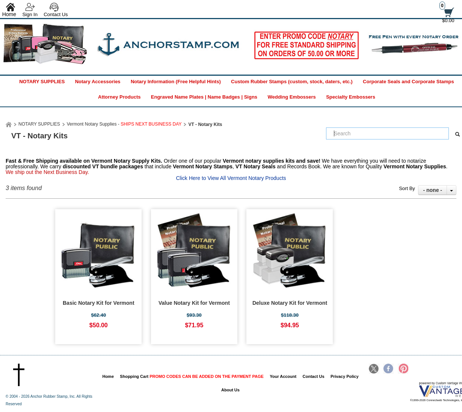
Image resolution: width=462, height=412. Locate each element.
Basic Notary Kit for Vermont (98, 303)
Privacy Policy (345, 376)
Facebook (388, 369)
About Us (230, 390)
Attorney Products (119, 97)
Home (108, 376)
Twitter (374, 369)
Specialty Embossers (350, 97)
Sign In (29, 14)
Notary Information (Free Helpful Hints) (176, 81)
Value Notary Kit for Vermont (194, 303)
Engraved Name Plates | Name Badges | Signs (204, 97)
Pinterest (403, 369)
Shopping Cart (192, 376)
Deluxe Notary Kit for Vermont (289, 303)
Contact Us (56, 14)
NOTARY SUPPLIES (42, 81)
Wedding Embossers (291, 97)
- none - (432, 190)
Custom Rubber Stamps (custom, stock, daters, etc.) (292, 81)
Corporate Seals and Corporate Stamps (408, 81)
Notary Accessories (98, 81)
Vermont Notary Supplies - (124, 124)
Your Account (283, 376)
